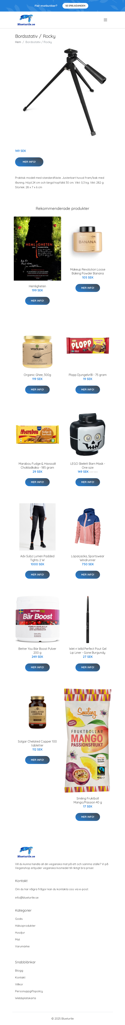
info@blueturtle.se (27, 897)
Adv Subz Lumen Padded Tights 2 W (37, 558)
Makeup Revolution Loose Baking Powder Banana (87, 271)
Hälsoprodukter (25, 925)
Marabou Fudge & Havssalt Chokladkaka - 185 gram (37, 465)
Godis (19, 919)
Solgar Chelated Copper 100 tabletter (37, 743)
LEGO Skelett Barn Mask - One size (87, 465)
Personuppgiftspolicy (29, 991)
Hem (18, 42)
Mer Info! (29, 161)
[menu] (105, 20)
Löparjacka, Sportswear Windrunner (87, 558)
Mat (17, 939)
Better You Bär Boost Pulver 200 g (37, 650)
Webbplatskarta (25, 998)
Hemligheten (37, 286)
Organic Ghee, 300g (37, 375)
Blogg (19, 970)
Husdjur (20, 932)
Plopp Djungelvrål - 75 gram (88, 375)
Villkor (19, 984)
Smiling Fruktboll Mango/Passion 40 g (88, 800)
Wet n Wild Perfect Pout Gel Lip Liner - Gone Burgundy (87, 650)
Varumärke (22, 946)
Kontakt (20, 977)
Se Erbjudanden (75, 5)
